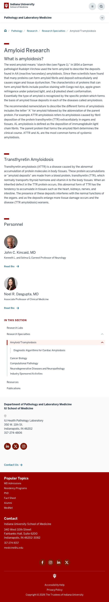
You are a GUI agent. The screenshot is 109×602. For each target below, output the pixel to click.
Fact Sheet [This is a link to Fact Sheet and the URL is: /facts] (10, 498)
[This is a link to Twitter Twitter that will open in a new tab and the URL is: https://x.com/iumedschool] (66, 565)
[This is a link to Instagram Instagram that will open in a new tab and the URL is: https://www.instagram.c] (50, 565)
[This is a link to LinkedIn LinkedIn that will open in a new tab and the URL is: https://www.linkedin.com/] (58, 565)
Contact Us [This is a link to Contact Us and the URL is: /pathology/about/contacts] (11, 464)
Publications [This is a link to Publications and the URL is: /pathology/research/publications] (13, 388)
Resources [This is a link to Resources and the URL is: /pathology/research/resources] (12, 382)
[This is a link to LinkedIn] (7, 447)
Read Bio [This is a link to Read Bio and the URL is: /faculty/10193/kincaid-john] (9, 266)
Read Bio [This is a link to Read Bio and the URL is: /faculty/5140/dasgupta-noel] (9, 307)
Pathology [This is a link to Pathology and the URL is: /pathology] (16, 30)
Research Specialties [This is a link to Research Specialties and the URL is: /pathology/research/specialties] (53, 30)
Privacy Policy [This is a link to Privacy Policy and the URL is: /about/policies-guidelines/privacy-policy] (54, 589)
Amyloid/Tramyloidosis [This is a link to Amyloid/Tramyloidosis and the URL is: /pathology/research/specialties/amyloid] (23, 342)
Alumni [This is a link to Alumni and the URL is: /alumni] (8, 502)
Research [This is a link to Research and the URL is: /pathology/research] (32, 30)
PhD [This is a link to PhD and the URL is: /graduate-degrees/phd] (6, 493)
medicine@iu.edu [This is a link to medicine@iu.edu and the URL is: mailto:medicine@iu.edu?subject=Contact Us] (13, 547)
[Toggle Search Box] (101, 6)
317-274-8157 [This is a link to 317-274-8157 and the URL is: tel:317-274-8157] (11, 542)
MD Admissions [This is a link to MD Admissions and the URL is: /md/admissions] (12, 483)
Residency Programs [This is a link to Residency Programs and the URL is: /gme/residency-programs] (15, 488)
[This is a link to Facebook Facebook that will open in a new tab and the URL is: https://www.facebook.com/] (42, 565)
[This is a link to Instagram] (23, 447)
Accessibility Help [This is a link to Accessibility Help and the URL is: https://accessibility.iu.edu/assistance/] (54, 584)
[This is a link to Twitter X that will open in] (15, 447)
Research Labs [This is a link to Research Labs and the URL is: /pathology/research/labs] (15, 327)
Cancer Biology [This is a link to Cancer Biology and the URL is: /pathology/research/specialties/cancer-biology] (18, 358)
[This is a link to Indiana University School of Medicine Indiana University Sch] (19, 5)
